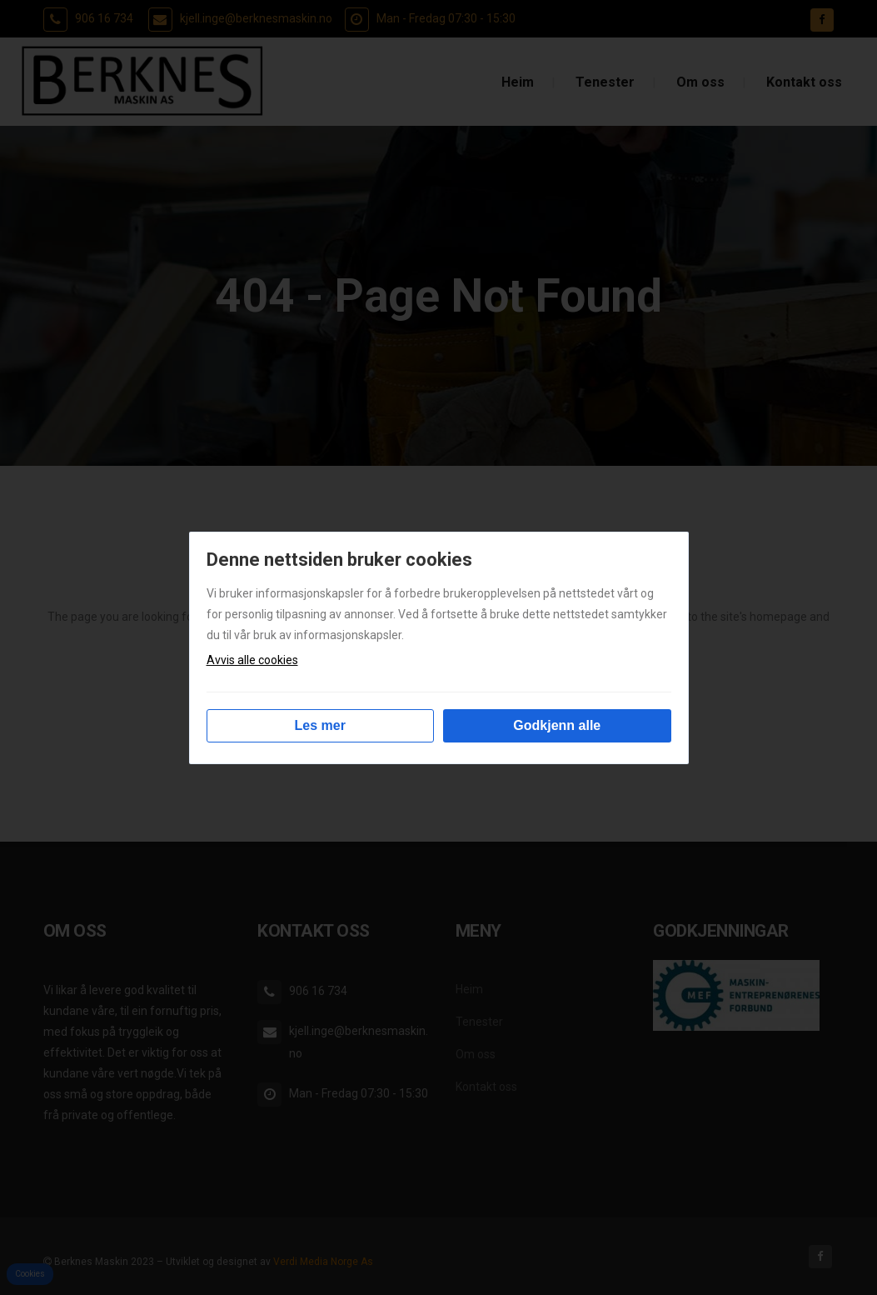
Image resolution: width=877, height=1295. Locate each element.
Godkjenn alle (556, 725)
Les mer (320, 725)
